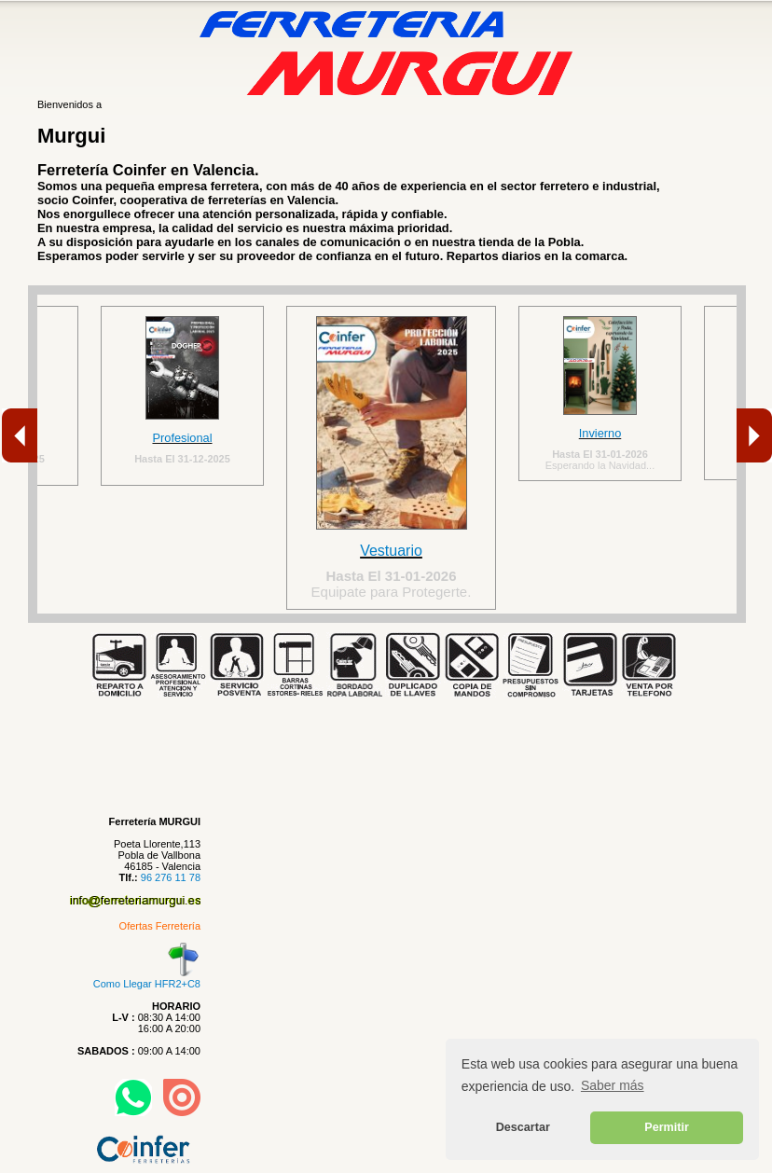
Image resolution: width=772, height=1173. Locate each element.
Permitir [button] (666, 1127)
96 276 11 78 (170, 877)
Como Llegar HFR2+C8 (146, 978)
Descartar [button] (523, 1127)
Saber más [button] (612, 1085)
